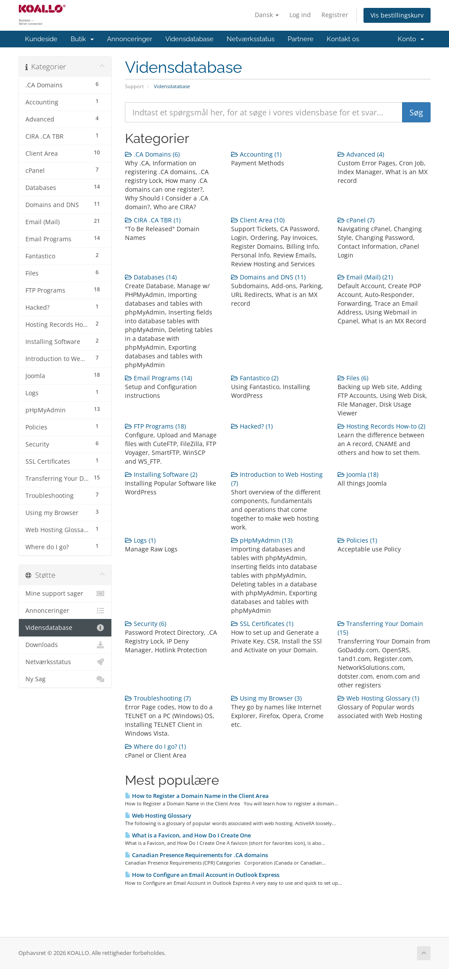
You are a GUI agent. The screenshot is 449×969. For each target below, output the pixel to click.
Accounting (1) (256, 154)
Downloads (65, 645)
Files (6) (353, 378)
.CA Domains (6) (152, 154)
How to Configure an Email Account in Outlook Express (202, 875)
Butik (82, 39)
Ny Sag (65, 679)
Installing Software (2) (161, 474)
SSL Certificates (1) (262, 623)
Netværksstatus (250, 39)
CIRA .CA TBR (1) (153, 220)
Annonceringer (129, 39)
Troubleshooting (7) (158, 698)
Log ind (300, 15)
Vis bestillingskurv (397, 15)
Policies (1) (357, 540)
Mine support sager (65, 593)
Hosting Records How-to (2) (381, 426)
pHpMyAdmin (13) (261, 540)
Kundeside (41, 39)
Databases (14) (151, 277)
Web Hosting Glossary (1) (378, 698)
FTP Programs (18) (155, 426)
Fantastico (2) (254, 378)
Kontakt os (343, 39)
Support (134, 86)
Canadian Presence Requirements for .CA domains (196, 855)
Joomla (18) (358, 474)
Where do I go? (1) (155, 746)
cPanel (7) (356, 220)
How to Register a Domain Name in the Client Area (197, 796)
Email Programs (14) (158, 378)
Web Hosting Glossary (158, 815)
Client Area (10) (258, 220)
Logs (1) (140, 540)
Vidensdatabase (189, 39)
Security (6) (145, 623)
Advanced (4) (361, 154)
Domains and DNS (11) (268, 277)
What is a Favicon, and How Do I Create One (188, 835)
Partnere (301, 39)
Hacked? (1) (252, 426)
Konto (411, 39)
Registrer (334, 15)
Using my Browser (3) (266, 698)
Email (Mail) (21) (365, 277)
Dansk (267, 15)
